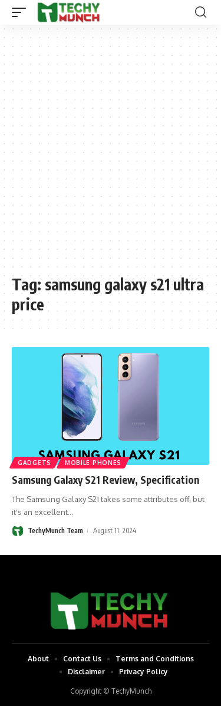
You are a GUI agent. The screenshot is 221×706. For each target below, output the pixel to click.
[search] (200, 12)
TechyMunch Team (55, 530)
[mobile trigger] (22, 12)
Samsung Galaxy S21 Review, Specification (105, 479)
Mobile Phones (93, 462)
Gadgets (34, 462)
